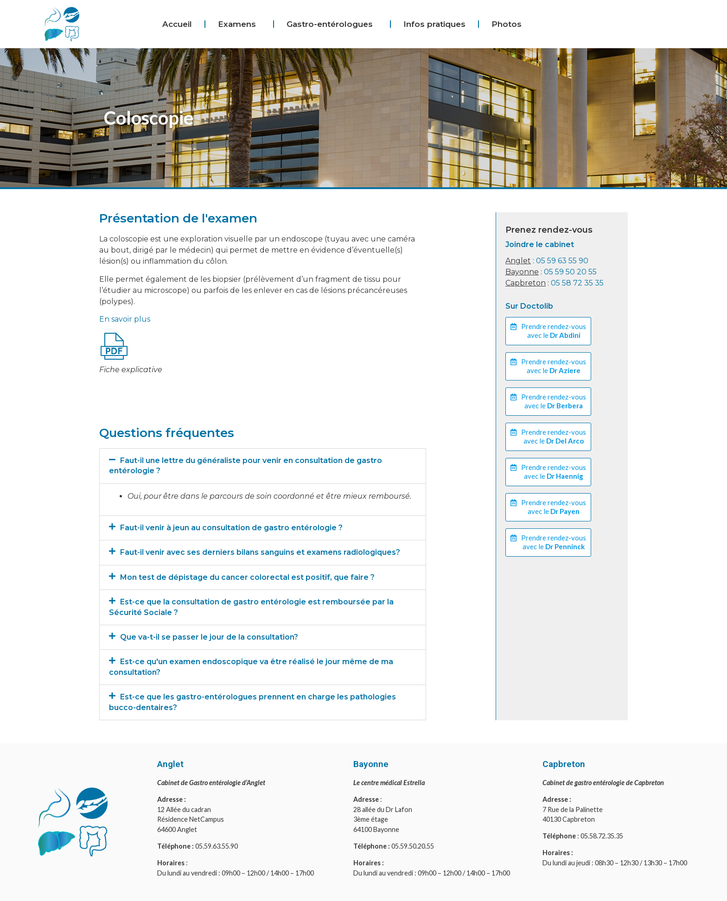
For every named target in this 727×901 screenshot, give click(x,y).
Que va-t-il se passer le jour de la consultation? (209, 637)
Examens (239, 24)
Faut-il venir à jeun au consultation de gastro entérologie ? (231, 527)
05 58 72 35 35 (577, 283)
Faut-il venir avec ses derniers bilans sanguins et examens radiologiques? (260, 552)
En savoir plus (124, 319)
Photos (506, 24)
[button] (263, 466)
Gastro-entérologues (332, 24)
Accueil (177, 24)
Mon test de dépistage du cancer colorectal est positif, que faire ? (247, 577)
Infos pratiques (434, 24)
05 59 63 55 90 (562, 260)
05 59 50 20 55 (570, 271)
